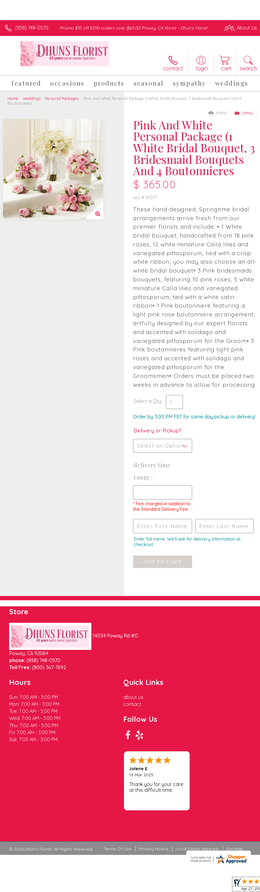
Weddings (31, 98)
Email (244, 113)
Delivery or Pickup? (157, 431)
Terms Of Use (117, 848)
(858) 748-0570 (31, 28)
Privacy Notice (153, 848)
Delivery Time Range (152, 471)
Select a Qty (147, 401)
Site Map (234, 848)
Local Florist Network (197, 848)
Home (13, 98)
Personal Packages (62, 98)
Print (218, 113)
